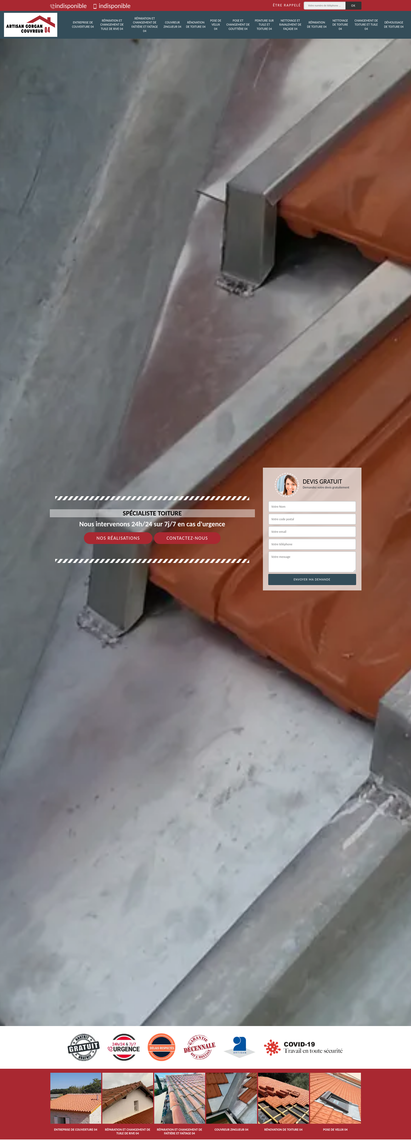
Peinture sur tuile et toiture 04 (264, 25)
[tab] (205, 570)
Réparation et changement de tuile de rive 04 (112, 25)
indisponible (68, 6)
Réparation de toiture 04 (317, 25)
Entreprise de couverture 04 (83, 25)
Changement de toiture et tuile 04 (366, 25)
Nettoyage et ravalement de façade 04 (290, 25)
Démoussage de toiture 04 (394, 25)
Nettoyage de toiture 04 (340, 25)
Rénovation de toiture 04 (195, 25)
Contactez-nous (187, 538)
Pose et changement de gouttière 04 (238, 25)
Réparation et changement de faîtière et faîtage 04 (145, 25)
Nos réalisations (118, 538)
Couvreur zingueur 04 (172, 25)
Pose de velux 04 (215, 25)
